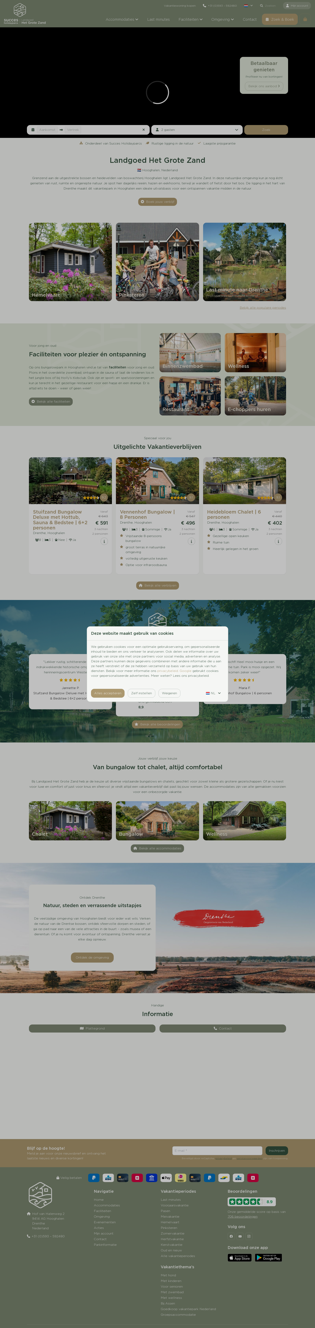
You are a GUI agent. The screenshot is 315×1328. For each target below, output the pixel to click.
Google (185, 671)
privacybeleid (167, 671)
